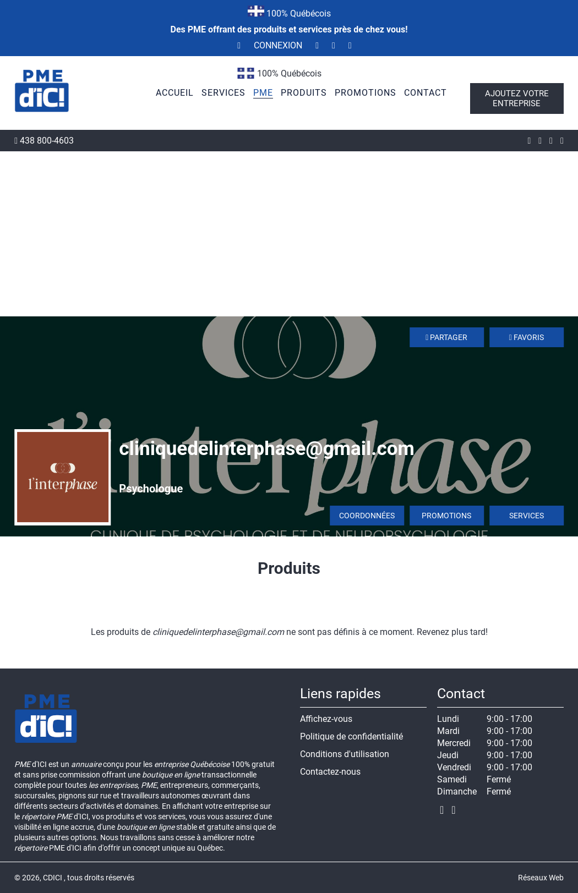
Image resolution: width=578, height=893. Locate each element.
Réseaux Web (541, 877)
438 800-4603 (44, 140)
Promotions (446, 515)
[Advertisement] (289, 234)
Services (526, 515)
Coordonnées (367, 515)
